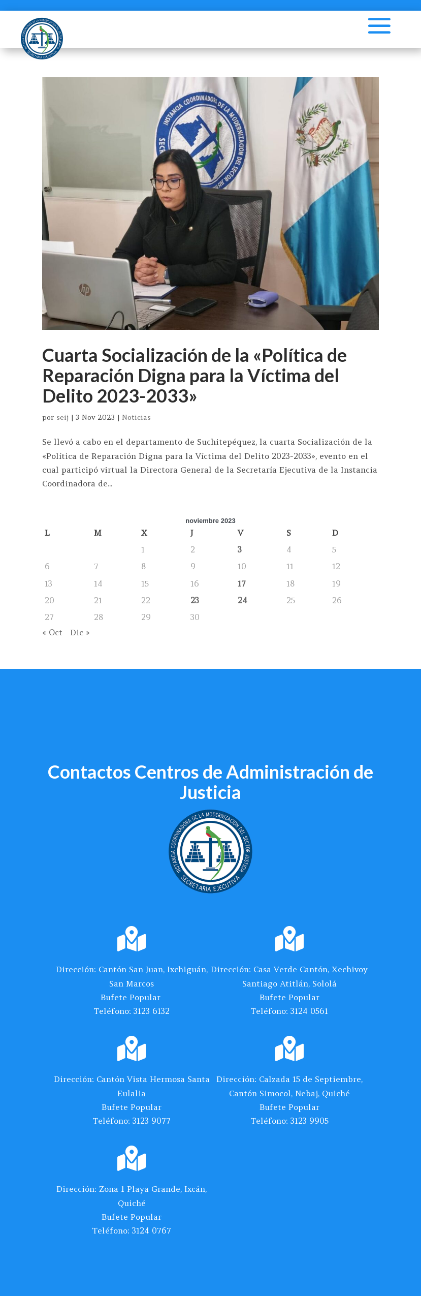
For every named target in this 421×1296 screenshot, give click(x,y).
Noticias (136, 417)
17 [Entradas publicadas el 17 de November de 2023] (242, 583)
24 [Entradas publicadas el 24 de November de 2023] (242, 600)
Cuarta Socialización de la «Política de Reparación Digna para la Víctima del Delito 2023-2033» (194, 375)
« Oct (52, 632)
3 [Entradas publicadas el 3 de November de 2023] (240, 549)
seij (62, 417)
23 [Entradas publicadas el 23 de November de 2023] (194, 600)
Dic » (80, 632)
